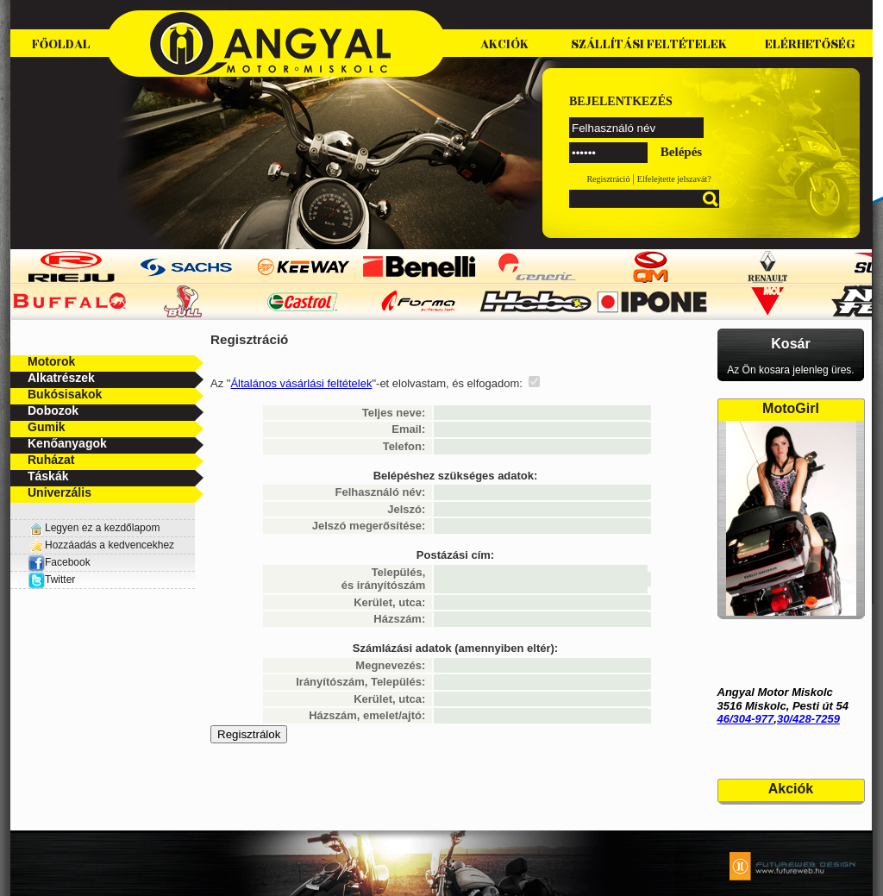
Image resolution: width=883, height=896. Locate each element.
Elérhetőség (810, 44)
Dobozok (53, 410)
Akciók (504, 44)
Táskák (48, 476)
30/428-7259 (808, 718)
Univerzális (59, 492)
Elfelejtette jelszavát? (674, 179)
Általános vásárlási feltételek (301, 383)
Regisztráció (607, 179)
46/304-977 (745, 718)
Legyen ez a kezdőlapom (102, 528)
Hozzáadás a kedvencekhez (109, 545)
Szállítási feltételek (649, 44)
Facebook (59, 562)
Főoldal (61, 44)
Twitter (60, 579)
